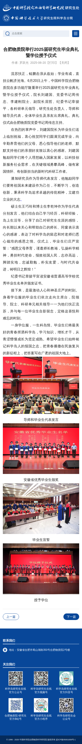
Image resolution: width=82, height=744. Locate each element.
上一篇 (11, 616)
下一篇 (71, 616)
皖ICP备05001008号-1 (66, 740)
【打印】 (52, 62)
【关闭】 (64, 62)
